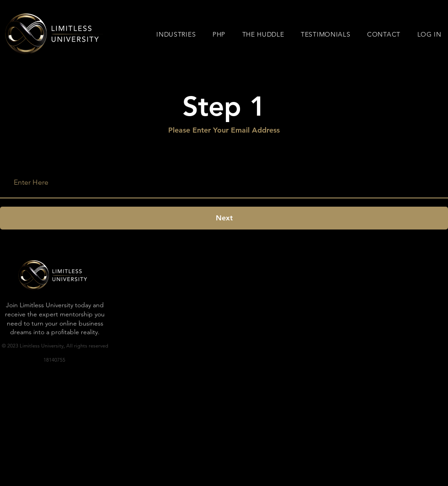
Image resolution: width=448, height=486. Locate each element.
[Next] (224, 218)
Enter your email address (49, 159)
